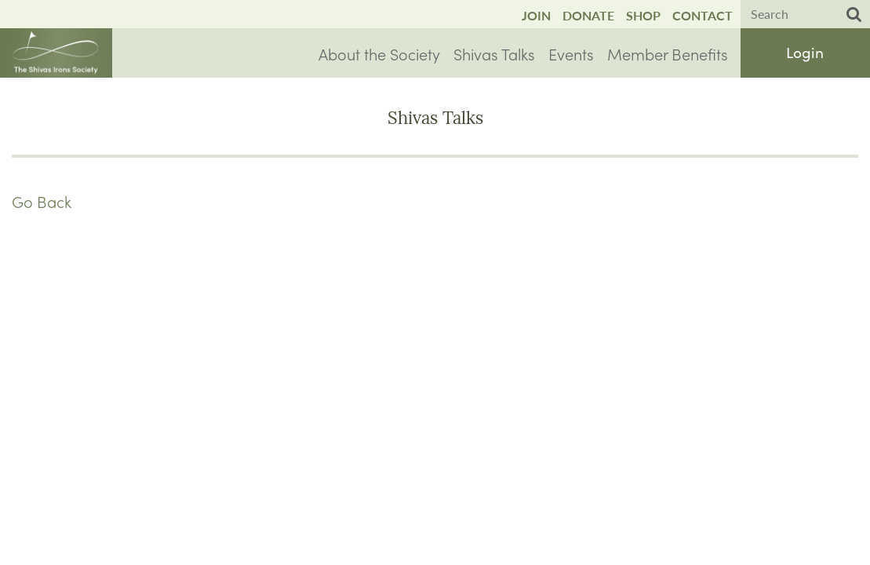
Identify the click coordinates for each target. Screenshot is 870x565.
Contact (702, 15)
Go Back (41, 201)
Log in (805, 53)
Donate (588, 15)
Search (854, 15)
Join (536, 15)
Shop (643, 15)
